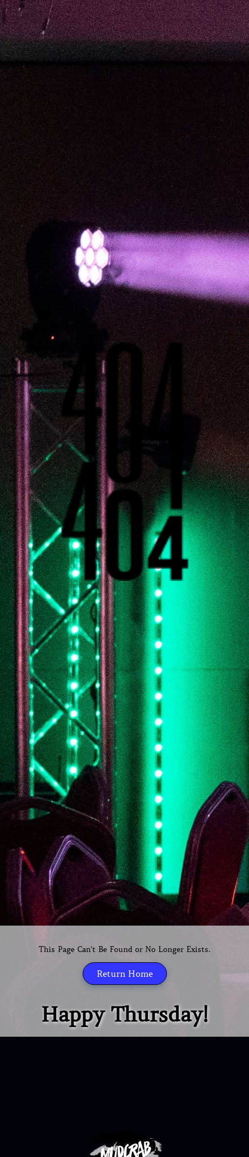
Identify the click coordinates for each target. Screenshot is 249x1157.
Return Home (125, 973)
